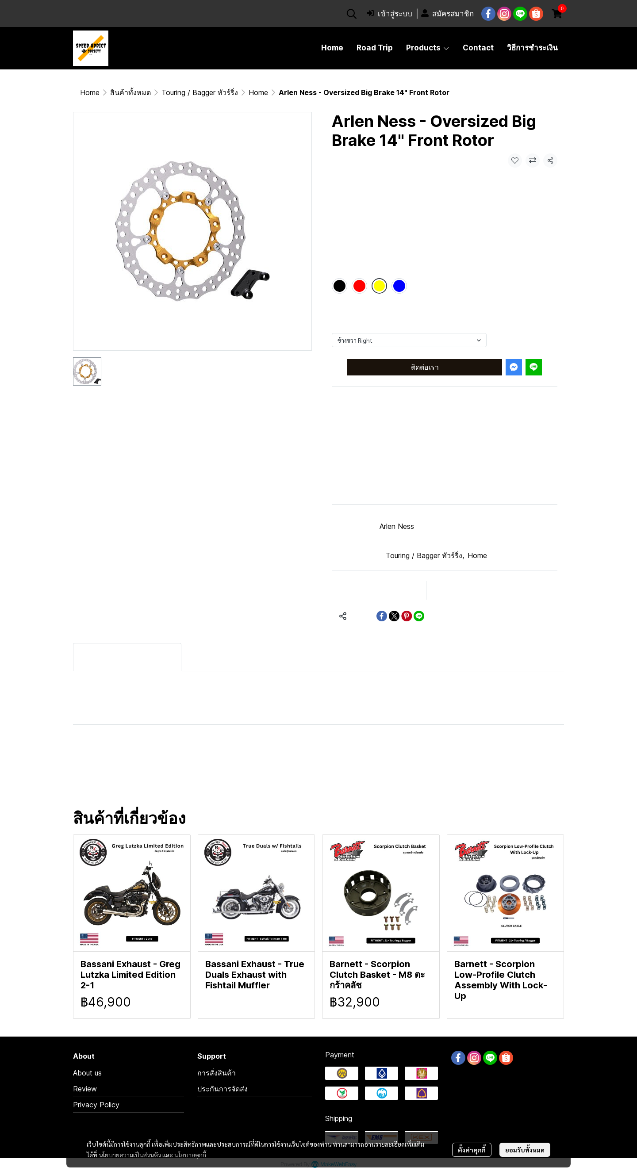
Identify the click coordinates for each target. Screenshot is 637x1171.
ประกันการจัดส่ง (222, 1088)
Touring (336, 754)
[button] (351, 13)
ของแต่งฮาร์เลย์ (171, 783)
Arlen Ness (397, 526)
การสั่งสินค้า (216, 1072)
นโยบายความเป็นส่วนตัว (130, 1155)
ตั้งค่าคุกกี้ (472, 1150)
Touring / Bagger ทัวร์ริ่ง (199, 92)
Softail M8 (271, 754)
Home (90, 92)
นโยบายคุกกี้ (190, 1155)
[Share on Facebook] (381, 616)
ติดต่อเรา (425, 367)
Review (85, 1088)
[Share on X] (394, 616)
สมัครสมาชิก (447, 14)
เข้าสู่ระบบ (389, 14)
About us (87, 1072)
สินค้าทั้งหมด (130, 92)
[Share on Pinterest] (406, 616)
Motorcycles (407, 754)
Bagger (208, 754)
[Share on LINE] (419, 616)
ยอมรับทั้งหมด (525, 1150)
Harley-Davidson (125, 754)
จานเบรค (326, 783)
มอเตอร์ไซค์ (488, 754)
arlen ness (257, 783)
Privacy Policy (96, 1104)
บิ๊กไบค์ (96, 783)
